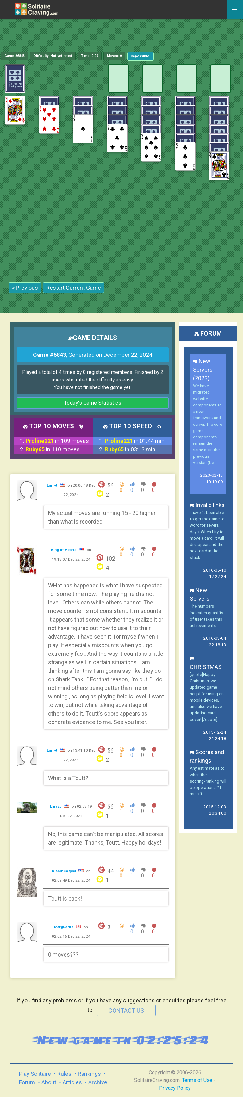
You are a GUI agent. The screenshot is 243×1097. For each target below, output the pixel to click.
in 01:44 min (135, 440)
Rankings (89, 1073)
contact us (126, 1010)
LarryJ (56, 806)
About (48, 1082)
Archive (97, 1082)
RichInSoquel (64, 871)
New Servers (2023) (203, 369)
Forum (27, 1082)
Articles (72, 1082)
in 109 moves (57, 440)
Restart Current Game (73, 287)
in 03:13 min (130, 449)
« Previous (25, 287)
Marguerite (64, 927)
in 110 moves (53, 449)
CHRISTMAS (205, 662)
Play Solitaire (35, 1073)
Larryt (52, 485)
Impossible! (140, 56)
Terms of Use (197, 1080)
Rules (64, 1073)
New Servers (199, 594)
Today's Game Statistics (93, 403)
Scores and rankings (207, 756)
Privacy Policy (175, 1088)
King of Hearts (64, 550)
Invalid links (207, 505)
